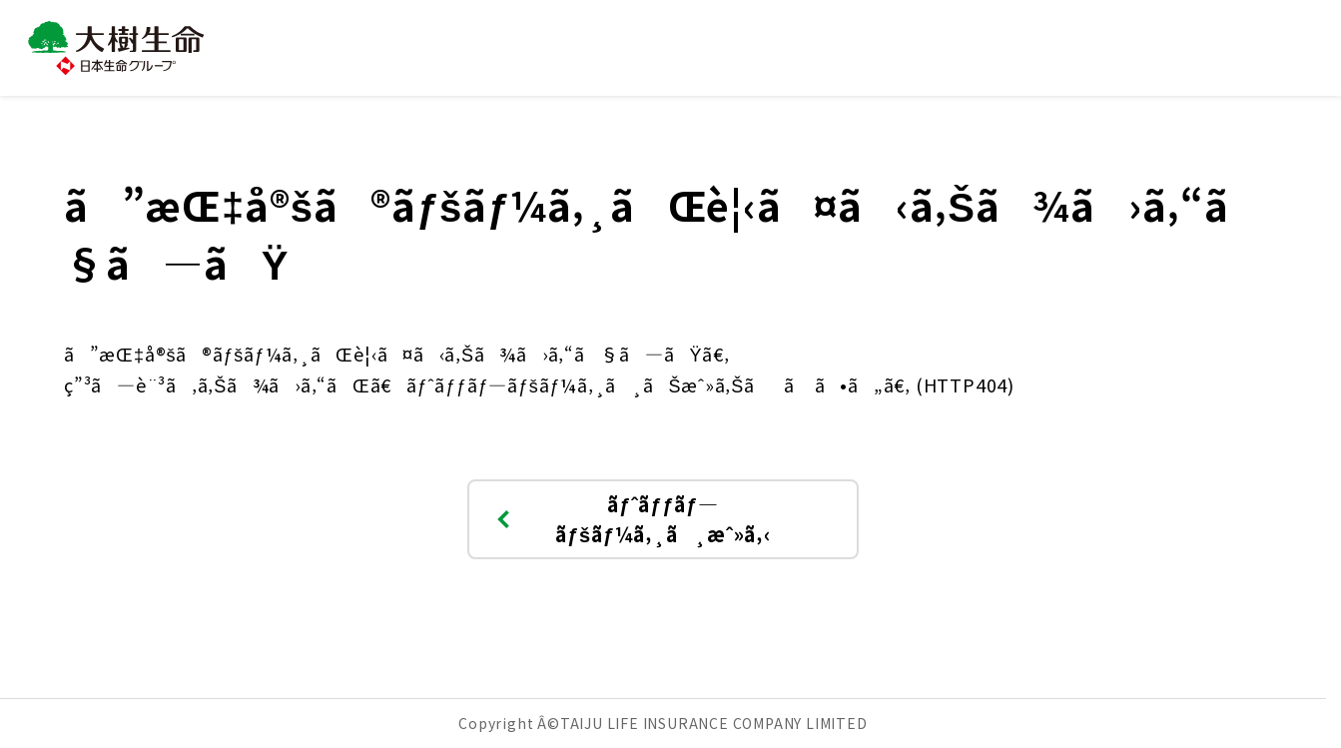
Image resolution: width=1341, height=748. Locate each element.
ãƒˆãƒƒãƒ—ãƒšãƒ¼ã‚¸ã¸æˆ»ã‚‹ (631, 518)
